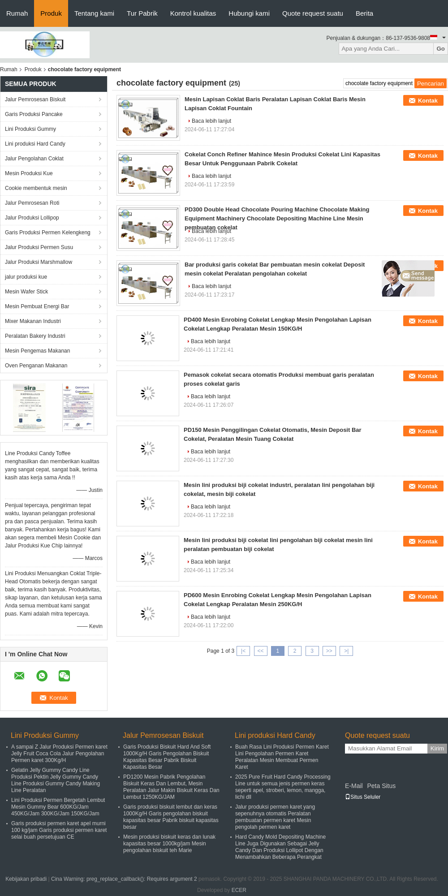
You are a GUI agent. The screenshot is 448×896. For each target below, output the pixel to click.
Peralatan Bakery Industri (35, 336)
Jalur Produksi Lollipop (32, 218)
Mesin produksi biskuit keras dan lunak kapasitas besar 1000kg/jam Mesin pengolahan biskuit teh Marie (169, 843)
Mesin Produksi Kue (29, 173)
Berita (364, 13)
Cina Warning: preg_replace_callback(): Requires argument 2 (124, 879)
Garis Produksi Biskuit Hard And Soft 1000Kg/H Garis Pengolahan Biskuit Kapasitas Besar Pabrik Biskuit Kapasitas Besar (167, 757)
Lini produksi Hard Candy (35, 144)
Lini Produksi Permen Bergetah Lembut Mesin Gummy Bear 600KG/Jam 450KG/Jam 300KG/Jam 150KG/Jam (58, 807)
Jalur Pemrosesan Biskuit (35, 99)
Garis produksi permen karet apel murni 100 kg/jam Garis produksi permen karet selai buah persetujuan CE (59, 830)
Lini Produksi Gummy (30, 129)
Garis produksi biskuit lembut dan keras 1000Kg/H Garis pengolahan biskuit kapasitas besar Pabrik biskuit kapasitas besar (171, 817)
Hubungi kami (249, 13)
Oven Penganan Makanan (36, 365)
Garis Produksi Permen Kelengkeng (47, 232)
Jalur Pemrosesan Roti (32, 203)
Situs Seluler (362, 797)
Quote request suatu (312, 13)
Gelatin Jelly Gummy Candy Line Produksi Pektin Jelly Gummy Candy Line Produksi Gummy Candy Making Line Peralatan (55, 780)
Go (440, 48)
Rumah (17, 13)
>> (329, 651)
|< (243, 651)
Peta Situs (381, 785)
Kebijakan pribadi (26, 879)
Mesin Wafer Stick (26, 292)
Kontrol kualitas (193, 13)
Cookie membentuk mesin (36, 188)
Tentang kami (94, 13)
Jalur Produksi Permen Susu (39, 247)
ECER (239, 890)
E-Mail (354, 785)
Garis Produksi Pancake (34, 114)
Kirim (437, 748)
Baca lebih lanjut (211, 121)
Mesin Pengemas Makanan (37, 351)
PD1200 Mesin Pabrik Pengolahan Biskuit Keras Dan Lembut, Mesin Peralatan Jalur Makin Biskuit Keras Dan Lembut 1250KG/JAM (171, 787)
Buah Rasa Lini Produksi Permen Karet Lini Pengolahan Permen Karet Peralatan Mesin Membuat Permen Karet (282, 757)
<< (260, 651)
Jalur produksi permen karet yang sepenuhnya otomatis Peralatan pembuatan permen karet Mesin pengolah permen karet (275, 817)
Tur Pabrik (142, 13)
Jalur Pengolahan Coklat (34, 158)
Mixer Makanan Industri (33, 321)
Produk (51, 13)
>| (346, 651)
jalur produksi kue (26, 277)
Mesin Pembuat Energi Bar (37, 306)
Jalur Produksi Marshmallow (38, 262)
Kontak (428, 100)
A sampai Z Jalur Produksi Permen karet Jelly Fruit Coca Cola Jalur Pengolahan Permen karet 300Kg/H (59, 753)
